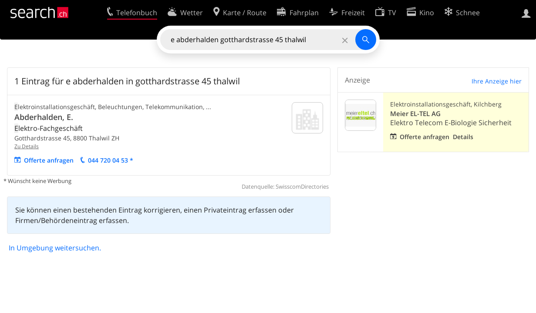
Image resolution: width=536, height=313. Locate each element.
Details (463, 137)
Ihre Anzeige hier (497, 81)
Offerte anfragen (49, 160)
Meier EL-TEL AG (415, 113)
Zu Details (26, 146)
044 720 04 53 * (110, 160)
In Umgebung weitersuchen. (55, 248)
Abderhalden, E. (43, 117)
